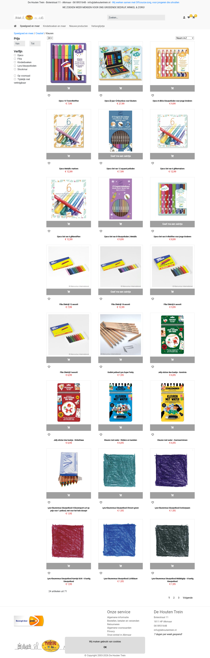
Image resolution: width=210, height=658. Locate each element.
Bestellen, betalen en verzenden (123, 620)
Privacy (111, 631)
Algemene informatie (118, 617)
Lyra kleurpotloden (27, 65)
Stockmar (22, 69)
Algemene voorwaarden (119, 627)
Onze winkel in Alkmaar (119, 634)
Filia (20, 58)
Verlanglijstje (98, 26)
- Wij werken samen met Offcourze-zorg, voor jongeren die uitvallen (144, 2)
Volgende (187, 597)
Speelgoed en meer (30, 26)
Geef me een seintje (121, 156)
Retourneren (113, 624)
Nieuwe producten (78, 26)
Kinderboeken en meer (54, 26)
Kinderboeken (25, 62)
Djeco (20, 55)
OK (105, 647)
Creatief (40, 33)
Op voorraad (24, 75)
